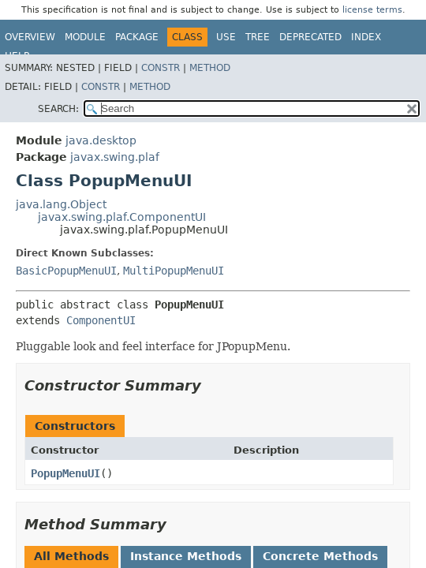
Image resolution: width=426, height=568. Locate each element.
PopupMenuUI (65, 473)
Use (226, 37)
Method (209, 67)
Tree (257, 37)
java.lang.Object (61, 204)
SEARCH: (58, 108)
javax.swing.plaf (114, 157)
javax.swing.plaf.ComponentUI (122, 217)
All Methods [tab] (71, 556)
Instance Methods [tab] (185, 556)
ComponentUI (101, 320)
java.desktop (100, 140)
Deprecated (310, 37)
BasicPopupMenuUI (66, 270)
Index (366, 37)
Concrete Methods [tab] (320, 556)
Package (137, 37)
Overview (30, 37)
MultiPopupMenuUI (173, 270)
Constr (160, 67)
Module (85, 37)
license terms (372, 10)
